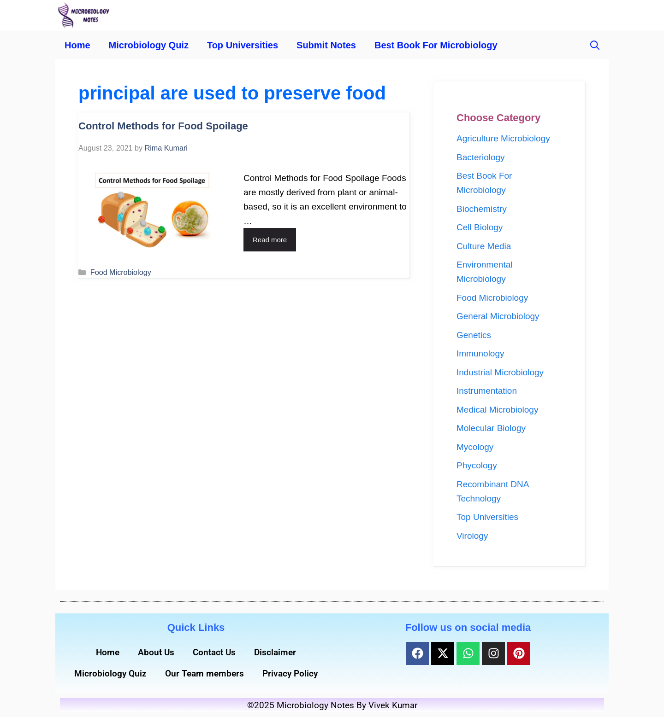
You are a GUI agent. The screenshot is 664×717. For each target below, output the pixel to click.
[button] (595, 45)
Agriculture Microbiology (503, 138)
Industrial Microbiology (500, 372)
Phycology (476, 465)
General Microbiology (498, 316)
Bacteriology (480, 157)
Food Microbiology (120, 272)
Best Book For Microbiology (436, 45)
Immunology (480, 353)
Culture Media (483, 246)
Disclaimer (275, 652)
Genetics (473, 335)
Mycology (474, 447)
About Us (156, 652)
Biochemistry (481, 209)
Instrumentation (486, 391)
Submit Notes (326, 45)
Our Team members (204, 673)
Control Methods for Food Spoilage (163, 126)
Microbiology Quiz (149, 45)
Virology (472, 536)
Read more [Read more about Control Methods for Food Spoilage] (270, 240)
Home (77, 45)
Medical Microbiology (497, 409)
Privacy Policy (290, 673)
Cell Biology (479, 227)
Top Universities (242, 45)
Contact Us (214, 652)
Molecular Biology (491, 428)
